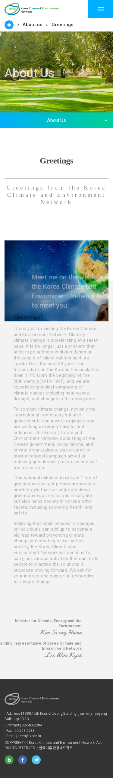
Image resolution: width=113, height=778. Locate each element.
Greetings (63, 24)
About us (32, 24)
